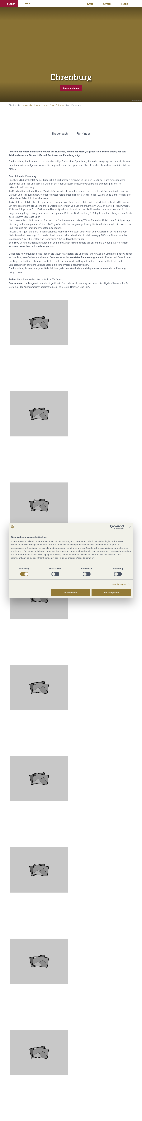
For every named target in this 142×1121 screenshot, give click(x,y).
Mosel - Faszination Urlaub (35, 105)
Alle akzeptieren (111, 592)
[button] (9, 3)
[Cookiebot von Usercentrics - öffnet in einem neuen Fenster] (112, 527)
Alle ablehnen (70, 592)
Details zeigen (119, 584)
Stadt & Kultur (57, 105)
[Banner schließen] (130, 527)
